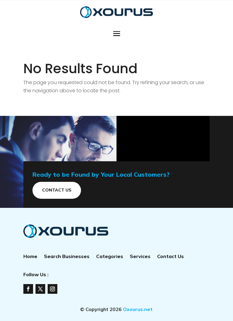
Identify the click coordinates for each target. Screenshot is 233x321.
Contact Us (56, 190)
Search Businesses (66, 256)
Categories (109, 256)
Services (140, 256)
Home (30, 256)
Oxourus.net (138, 309)
